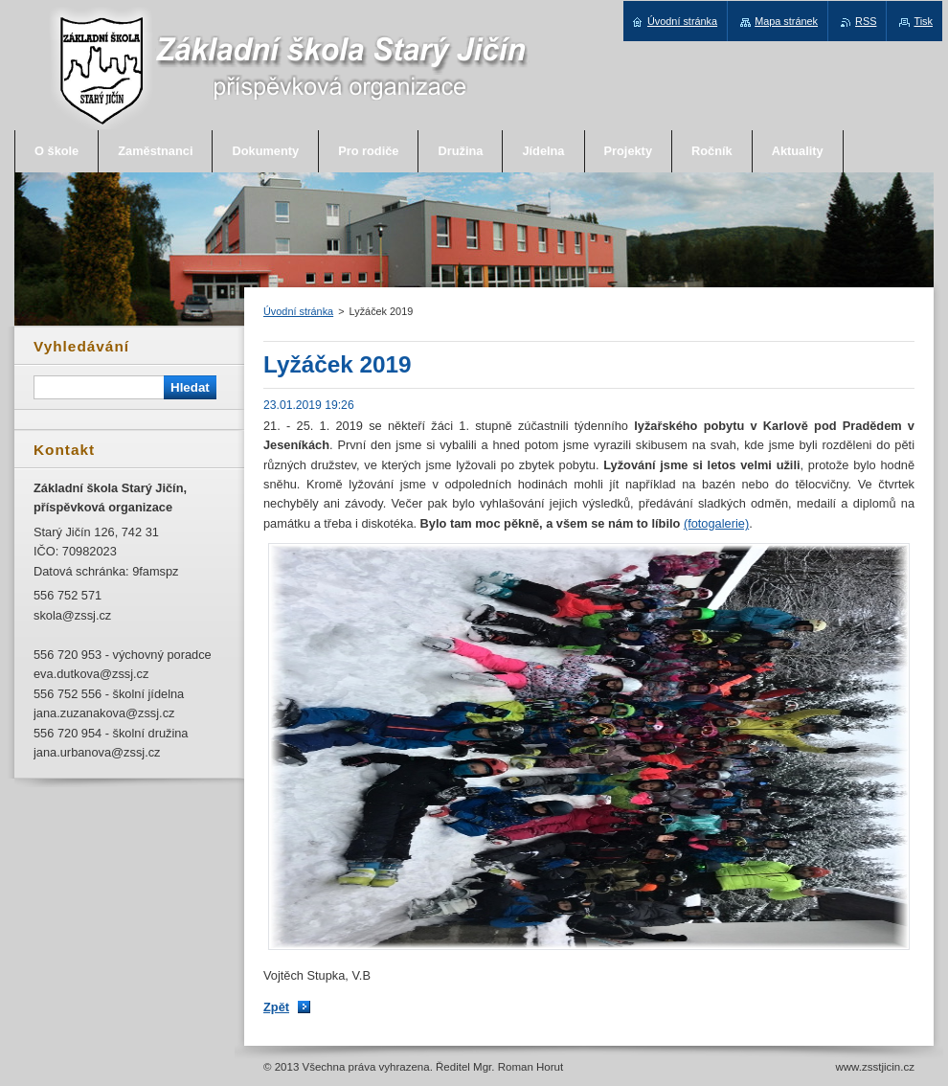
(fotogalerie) (716, 523)
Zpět (276, 1007)
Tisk (923, 21)
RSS (865, 21)
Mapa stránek (786, 21)
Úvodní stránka (298, 311)
